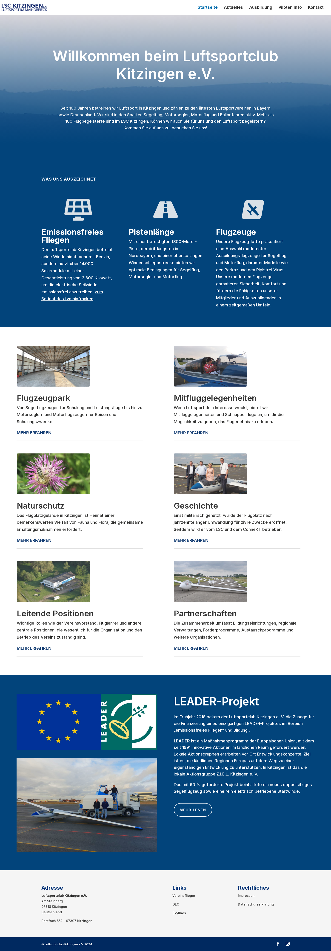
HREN (45, 432)
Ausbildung (260, 8)
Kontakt (316, 8)
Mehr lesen (193, 810)
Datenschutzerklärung (256, 904)
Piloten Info (290, 8)
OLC (175, 904)
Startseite (208, 8)
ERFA (34, 432)
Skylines (179, 913)
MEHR (23, 432)
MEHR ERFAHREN (191, 432)
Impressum (246, 895)
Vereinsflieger (183, 895)
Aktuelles (233, 8)
